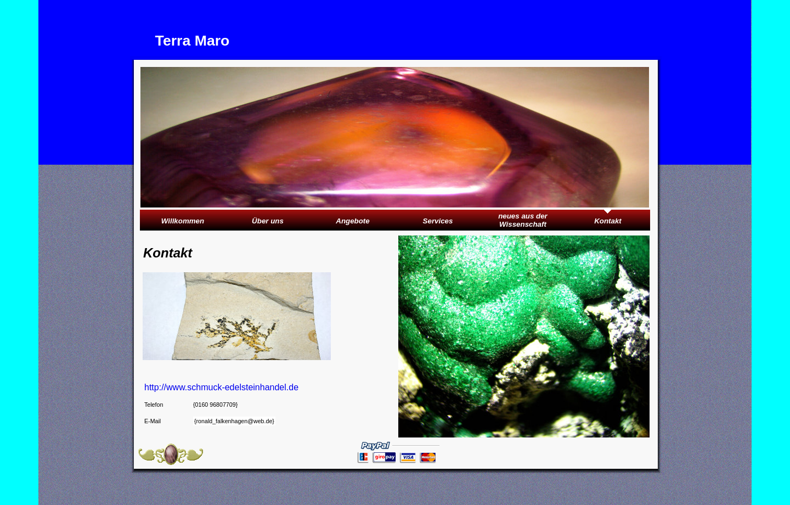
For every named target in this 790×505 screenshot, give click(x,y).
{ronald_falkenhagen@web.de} (234, 421)
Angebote (352, 221)
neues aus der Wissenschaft (523, 220)
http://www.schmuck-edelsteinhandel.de (222, 387)
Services (438, 221)
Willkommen (182, 221)
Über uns (268, 221)
